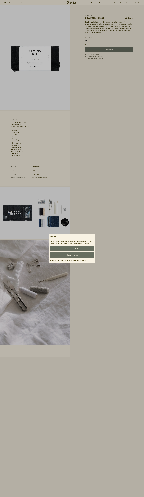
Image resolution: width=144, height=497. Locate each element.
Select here (82, 260)
